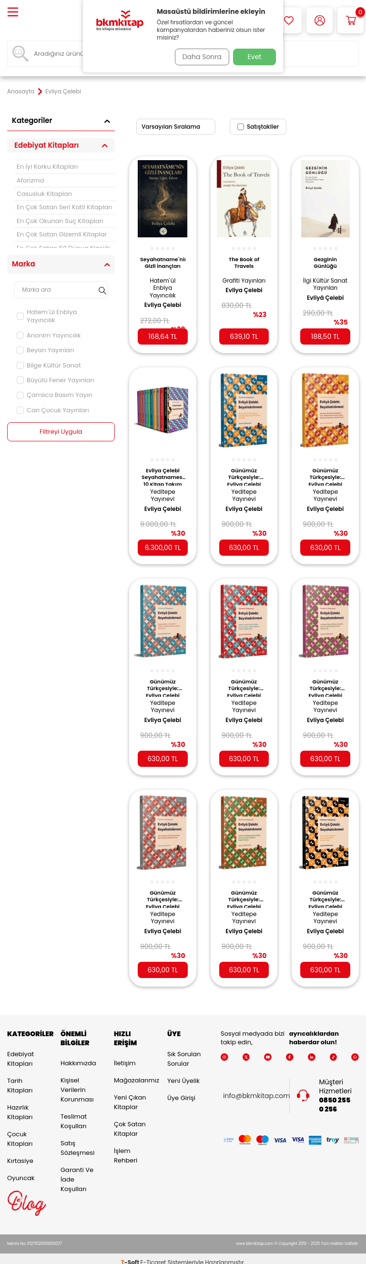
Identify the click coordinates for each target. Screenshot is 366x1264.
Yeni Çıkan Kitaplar (130, 1094)
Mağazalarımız (133, 1072)
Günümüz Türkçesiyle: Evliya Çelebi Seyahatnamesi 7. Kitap (325, 469)
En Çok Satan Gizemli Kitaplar (62, 234)
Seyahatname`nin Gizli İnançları (162, 257)
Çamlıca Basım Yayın (54, 394)
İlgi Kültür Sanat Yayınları (325, 282)
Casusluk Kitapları (44, 193)
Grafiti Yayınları (244, 278)
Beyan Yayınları (45, 350)
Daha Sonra (198, 56)
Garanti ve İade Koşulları (77, 1171)
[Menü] (13, 12)
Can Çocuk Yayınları (53, 410)
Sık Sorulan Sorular (184, 1050)
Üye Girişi (181, 1089)
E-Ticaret (153, 1255)
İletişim (125, 1055)
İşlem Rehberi (125, 1147)
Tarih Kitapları (19, 1077)
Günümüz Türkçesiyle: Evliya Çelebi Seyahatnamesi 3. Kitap (325, 678)
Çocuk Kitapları (19, 1130)
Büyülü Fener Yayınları (55, 380)
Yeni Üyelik (183, 1072)
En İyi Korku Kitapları (47, 166)
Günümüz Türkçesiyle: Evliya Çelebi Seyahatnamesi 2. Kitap (244, 887)
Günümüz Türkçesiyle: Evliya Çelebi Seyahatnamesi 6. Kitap (244, 469)
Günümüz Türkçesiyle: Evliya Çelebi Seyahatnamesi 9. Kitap (244, 678)
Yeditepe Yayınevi (162, 488)
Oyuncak (21, 1169)
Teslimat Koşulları (74, 1113)
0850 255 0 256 (335, 1097)
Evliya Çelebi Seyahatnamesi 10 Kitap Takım (162, 469)
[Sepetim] (350, 20)
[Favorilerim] (288, 20)
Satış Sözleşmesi (77, 1140)
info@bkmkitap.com (256, 1087)
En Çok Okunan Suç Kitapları (60, 220)
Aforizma (30, 180)
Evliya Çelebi (162, 300)
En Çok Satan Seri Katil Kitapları (64, 207)
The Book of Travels (244, 257)
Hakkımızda (78, 1055)
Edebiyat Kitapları (20, 1050)
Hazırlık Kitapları (19, 1104)
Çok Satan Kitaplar (130, 1120)
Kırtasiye (20, 1152)
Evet (255, 56)
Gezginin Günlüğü (325, 257)
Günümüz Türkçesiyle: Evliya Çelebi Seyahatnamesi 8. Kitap (162, 887)
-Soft (131, 1255)
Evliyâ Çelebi (325, 300)
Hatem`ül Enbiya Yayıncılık (47, 316)
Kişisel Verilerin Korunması (77, 1082)
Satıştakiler (258, 126)
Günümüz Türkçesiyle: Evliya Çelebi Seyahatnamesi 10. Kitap (325, 887)
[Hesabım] (319, 20)
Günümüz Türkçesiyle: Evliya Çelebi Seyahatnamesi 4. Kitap (162, 678)
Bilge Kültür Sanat (49, 365)
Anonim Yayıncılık (49, 335)
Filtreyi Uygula (61, 432)
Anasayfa (20, 91)
